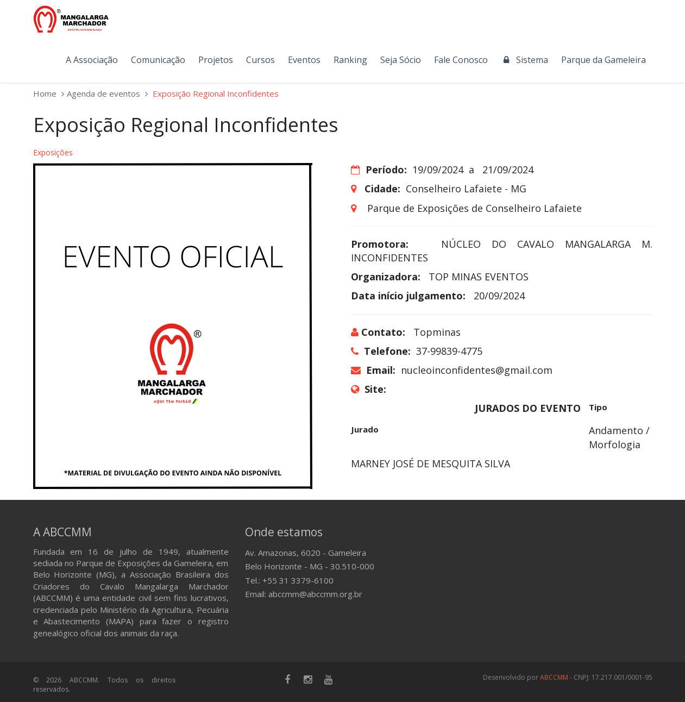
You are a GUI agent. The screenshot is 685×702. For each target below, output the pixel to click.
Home (44, 93)
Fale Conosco (461, 60)
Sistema (524, 60)
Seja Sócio (400, 60)
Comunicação (158, 60)
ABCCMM (554, 677)
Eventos (304, 60)
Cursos (260, 60)
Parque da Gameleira (603, 60)
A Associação (92, 60)
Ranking (350, 60)
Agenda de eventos (103, 93)
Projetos (215, 60)
